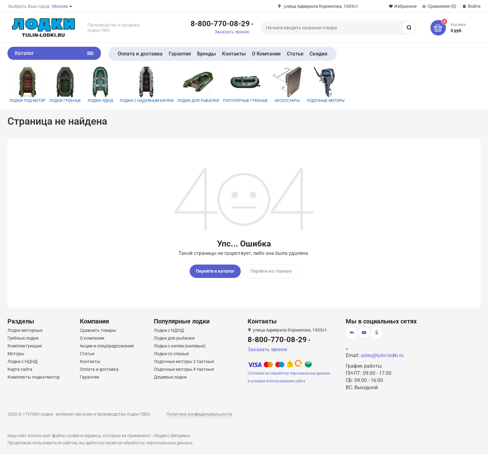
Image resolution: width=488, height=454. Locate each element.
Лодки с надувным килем (146, 84)
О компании (92, 337)
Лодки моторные (24, 329)
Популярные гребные (245, 84)
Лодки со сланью (171, 353)
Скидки (318, 54)
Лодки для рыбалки (198, 84)
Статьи (295, 54)
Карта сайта (19, 368)
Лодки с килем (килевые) (180, 345)
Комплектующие (24, 345)
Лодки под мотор (27, 84)
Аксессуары (287, 84)
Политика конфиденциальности (199, 413)
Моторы (15, 353)
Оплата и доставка (140, 54)
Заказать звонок (232, 31)
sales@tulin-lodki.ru (382, 355)
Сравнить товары (98, 329)
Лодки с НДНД (22, 361)
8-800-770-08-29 (220, 23)
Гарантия (180, 54)
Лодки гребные (65, 84)
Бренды (206, 54)
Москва (60, 6)
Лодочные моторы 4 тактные (184, 368)
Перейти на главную (271, 271)
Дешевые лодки (170, 376)
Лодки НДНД (100, 84)
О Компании (266, 54)
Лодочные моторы (325, 84)
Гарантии (89, 376)
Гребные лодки (22, 337)
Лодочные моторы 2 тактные (184, 361)
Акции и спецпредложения (107, 345)
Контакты (234, 54)
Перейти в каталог (215, 271)
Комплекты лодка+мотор (33, 376)
